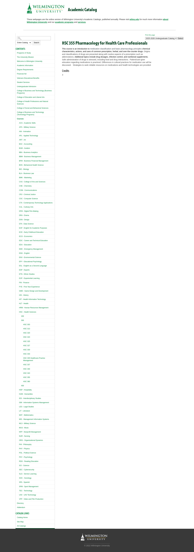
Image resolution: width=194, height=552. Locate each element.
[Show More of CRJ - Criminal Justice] (18, 194)
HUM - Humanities (26, 394)
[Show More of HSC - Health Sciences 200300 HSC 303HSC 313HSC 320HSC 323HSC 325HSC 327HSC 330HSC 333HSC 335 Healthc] (18, 311)
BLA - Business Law (26, 173)
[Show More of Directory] (16, 503)
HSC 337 (26, 365)
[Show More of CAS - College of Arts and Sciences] (18, 181)
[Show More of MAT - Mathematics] (18, 414)
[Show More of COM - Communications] (18, 190)
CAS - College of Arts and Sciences (32, 182)
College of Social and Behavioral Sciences (32, 108)
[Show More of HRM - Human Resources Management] (18, 307)
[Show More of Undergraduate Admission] (16, 86)
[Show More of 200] (20, 316)
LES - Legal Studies (26, 407)
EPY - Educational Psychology (30, 262)
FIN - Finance (24, 283)
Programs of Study (24, 53)
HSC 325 (26, 341)
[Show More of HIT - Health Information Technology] (18, 299)
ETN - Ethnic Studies (27, 274)
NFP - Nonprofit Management (30, 432)
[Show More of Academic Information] (16, 65)
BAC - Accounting (25, 144)
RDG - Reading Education (28, 461)
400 (22, 386)
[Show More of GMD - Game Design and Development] (18, 290)
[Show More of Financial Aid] (16, 73)
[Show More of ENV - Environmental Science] (18, 257)
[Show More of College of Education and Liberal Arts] (16, 97)
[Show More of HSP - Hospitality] (18, 389)
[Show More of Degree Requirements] (16, 69)
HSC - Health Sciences (27, 312)
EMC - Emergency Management (31, 249)
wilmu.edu (134, 19)
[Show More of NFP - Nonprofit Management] (18, 431)
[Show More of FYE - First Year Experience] (18, 286)
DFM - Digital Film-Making (28, 211)
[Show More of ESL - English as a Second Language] (18, 265)
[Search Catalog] (34, 38)
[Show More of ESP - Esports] (18, 269)
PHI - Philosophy (25, 444)
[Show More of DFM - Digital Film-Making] (18, 210)
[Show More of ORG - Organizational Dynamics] (18, 440)
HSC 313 (26, 329)
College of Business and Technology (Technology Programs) (30, 113)
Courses (20, 119)
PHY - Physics (24, 449)
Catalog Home (22, 517)
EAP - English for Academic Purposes (33, 228)
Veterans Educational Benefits (28, 78)
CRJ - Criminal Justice (27, 194)
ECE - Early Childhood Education (31, 232)
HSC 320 (26, 333)
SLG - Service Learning (28, 474)
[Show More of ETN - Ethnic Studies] (18, 273)
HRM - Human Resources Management (34, 308)
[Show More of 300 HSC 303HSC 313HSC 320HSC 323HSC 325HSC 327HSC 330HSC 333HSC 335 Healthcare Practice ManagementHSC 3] (20, 320)
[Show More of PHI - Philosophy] (18, 444)
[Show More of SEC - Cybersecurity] (18, 469)
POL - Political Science (27, 453)
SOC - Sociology (25, 478)
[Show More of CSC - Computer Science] (18, 198)
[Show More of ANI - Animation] (18, 131)
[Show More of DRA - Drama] (18, 215)
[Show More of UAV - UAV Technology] (18, 494)
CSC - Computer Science (28, 199)
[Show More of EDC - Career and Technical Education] (18, 240)
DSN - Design (24, 220)
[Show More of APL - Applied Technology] (18, 135)
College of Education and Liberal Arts (30, 97)
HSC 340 (26, 369)
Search (36, 43)
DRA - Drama (24, 215)
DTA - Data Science (26, 224)
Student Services (23, 82)
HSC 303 (26, 325)
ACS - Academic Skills (27, 123)
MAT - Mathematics (26, 415)
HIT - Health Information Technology (32, 299)
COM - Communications (28, 190)
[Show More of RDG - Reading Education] (18, 461)
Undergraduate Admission (26, 86)
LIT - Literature (24, 411)
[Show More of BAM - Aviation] (18, 147)
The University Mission (25, 57)
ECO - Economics (25, 236)
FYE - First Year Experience (29, 287)
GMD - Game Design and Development (33, 291)
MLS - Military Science (27, 423)
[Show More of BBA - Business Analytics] (18, 152)
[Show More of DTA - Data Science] (18, 223)
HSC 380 (26, 381)
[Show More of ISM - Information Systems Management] (18, 402)
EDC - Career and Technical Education (33, 241)
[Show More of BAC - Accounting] (18, 143)
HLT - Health (23, 303)
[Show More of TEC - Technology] (18, 490)
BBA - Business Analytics (28, 152)
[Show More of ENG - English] (18, 253)
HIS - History (24, 295)
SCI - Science (24, 465)
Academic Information (25, 65)
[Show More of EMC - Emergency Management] (18, 248)
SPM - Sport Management (28, 487)
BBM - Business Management (30, 157)
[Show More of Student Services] (16, 82)
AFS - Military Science (27, 127)
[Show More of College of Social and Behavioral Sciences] (16, 107)
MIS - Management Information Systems (34, 419)
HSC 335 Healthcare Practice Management (34, 359)
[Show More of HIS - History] (18, 294)
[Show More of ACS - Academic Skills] (18, 122)
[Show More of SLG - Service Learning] (18, 473)
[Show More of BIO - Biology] (18, 169)
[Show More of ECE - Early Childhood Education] (18, 231)
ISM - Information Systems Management (34, 403)
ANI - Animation (25, 131)
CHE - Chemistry (25, 186)
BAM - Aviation (24, 148)
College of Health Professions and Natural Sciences (32, 102)
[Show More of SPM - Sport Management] (18, 486)
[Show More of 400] (20, 386)
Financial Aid (21, 74)
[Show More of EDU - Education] (18, 244)
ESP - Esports (24, 270)
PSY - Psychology (25, 457)
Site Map (20, 522)
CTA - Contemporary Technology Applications (36, 203)
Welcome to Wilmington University (29, 61)
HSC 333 (26, 354)
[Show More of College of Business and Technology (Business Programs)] (16, 90)
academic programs (64, 22)
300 (22, 320)
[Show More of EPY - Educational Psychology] (18, 261)
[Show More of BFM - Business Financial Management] (18, 160)
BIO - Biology (24, 169)
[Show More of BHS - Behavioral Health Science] (18, 164)
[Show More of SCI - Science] (18, 465)
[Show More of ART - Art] (18, 139)
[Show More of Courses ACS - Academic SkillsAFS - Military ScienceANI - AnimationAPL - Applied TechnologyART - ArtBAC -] (16, 118)
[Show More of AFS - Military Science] (18, 126)
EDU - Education (25, 245)
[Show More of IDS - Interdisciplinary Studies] (18, 398)
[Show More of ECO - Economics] (18, 236)
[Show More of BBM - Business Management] (18, 156)
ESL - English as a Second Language (33, 266)
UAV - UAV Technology (27, 495)
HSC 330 (26, 350)
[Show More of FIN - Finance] (18, 282)
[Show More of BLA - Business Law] (18, 173)
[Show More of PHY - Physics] (18, 448)
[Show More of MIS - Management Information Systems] (18, 419)
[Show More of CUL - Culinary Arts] (18, 206)
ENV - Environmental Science (30, 257)
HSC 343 (26, 373)
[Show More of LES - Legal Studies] (18, 406)
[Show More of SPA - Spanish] (18, 481)
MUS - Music (24, 428)
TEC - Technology (25, 491)
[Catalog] (161, 38)
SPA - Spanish (24, 482)
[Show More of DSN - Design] (18, 219)
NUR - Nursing (24, 436)
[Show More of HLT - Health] (18, 303)
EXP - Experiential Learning (29, 278)
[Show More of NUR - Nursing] (18, 435)
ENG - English (24, 253)
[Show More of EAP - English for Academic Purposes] (18, 227)
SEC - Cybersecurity (26, 470)
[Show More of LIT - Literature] (18, 410)
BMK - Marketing (25, 178)
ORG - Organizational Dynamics (31, 440)
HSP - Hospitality (25, 390)
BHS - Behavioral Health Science (31, 165)
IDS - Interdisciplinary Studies (30, 398)
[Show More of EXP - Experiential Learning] (18, 278)
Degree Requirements (25, 70)
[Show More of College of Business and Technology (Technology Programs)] (16, 112)
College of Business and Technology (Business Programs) (34, 92)
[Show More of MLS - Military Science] (18, 423)
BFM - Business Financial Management (33, 161)
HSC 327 (26, 346)
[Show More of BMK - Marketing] (18, 177)
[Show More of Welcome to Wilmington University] (16, 61)
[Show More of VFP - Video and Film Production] (18, 498)
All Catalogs (21, 526)
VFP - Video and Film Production (31, 499)
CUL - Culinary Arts (26, 207)
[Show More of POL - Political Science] (18, 452)
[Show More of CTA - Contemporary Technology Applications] (18, 202)
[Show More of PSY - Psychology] (18, 456)
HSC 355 (26, 377)
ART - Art (22, 140)
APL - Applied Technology (28, 136)
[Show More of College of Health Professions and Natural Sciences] (16, 101)
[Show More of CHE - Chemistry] (18, 185)
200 (22, 316)
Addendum (21, 507)
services (82, 22)
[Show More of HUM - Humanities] (18, 393)
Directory (20, 503)
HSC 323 (26, 337)
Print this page (150, 35)
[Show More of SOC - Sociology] (18, 477)
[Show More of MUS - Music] (18, 427)
